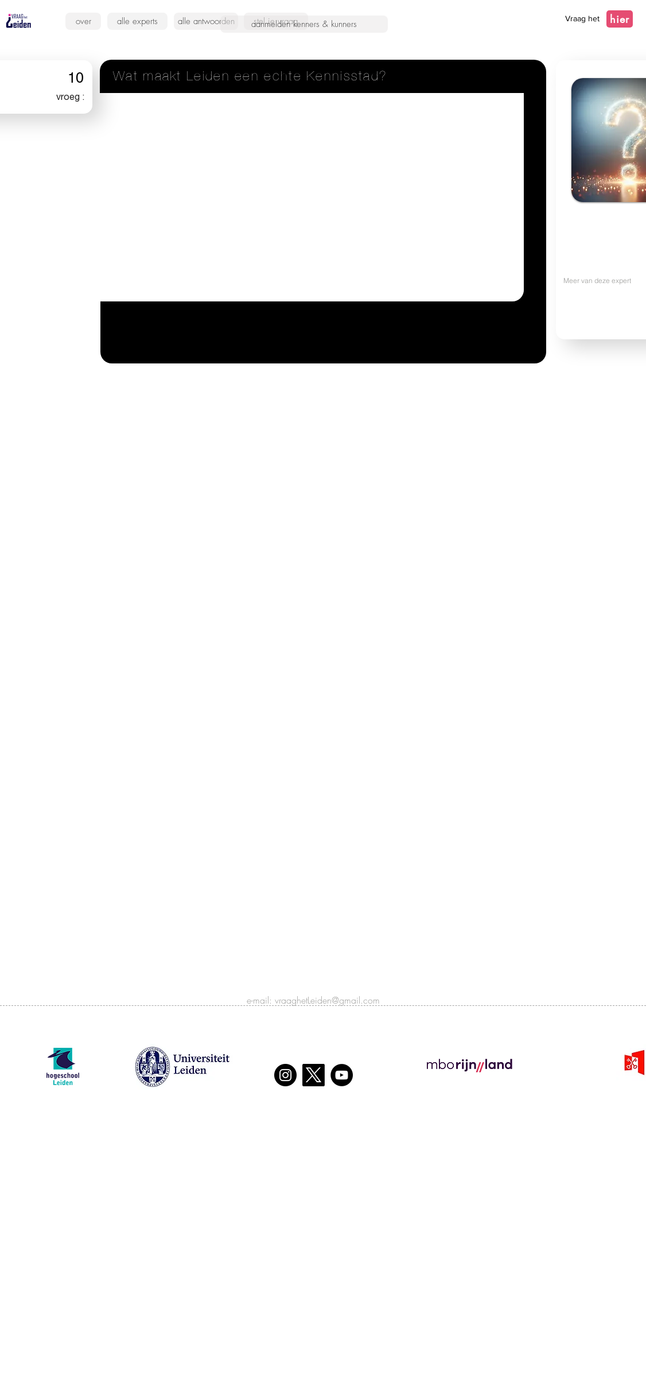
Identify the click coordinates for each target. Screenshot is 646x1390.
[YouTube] (341, 1075)
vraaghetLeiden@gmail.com (327, 1000)
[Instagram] (285, 1075)
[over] (83, 21)
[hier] (619, 19)
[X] (313, 1075)
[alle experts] (137, 21)
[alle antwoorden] (206, 21)
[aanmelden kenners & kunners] (304, 24)
